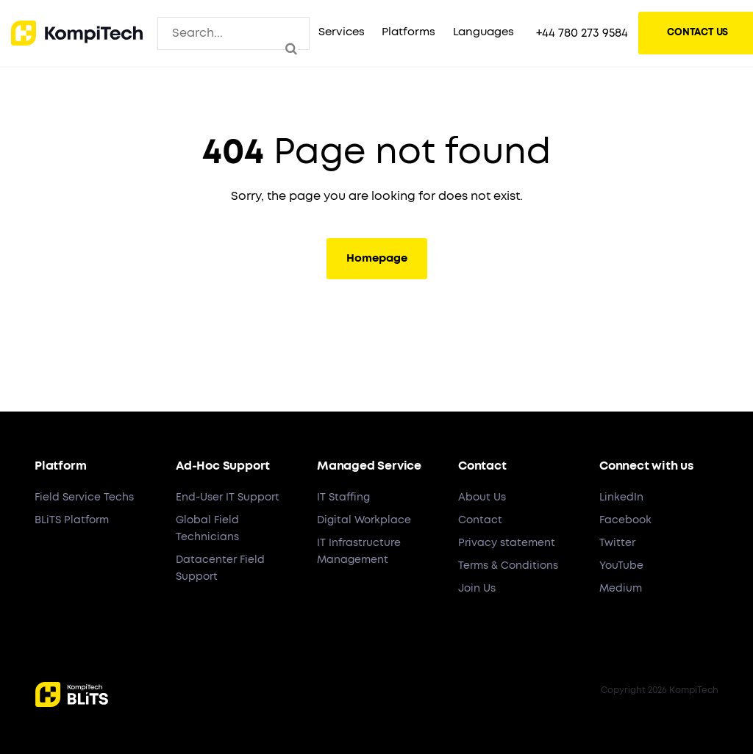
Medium (620, 589)
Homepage (376, 258)
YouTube (621, 566)
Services (341, 31)
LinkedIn (621, 497)
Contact (480, 520)
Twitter (617, 543)
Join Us (477, 589)
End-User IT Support (227, 497)
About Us (482, 497)
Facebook (625, 520)
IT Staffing (343, 497)
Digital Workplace (364, 520)
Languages (483, 31)
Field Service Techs (84, 497)
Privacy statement (506, 543)
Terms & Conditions (508, 566)
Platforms (408, 31)
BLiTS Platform (72, 520)
